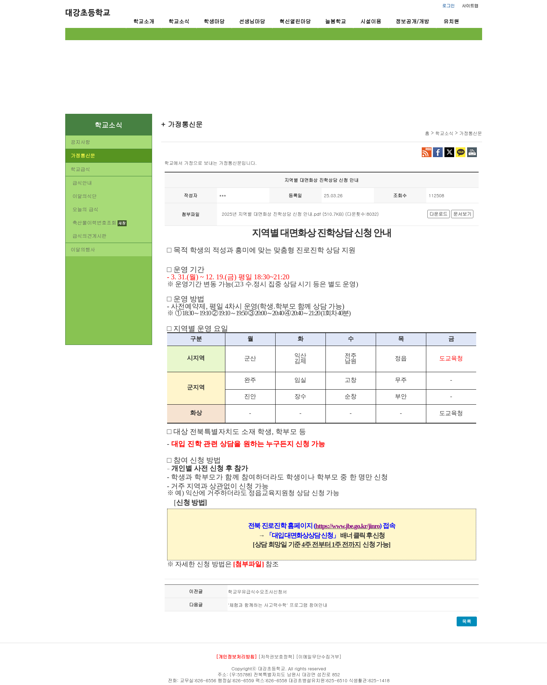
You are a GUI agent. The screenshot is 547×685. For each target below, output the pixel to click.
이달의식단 (85, 195)
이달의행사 (83, 249)
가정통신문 (83, 155)
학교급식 (80, 168)
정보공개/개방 (412, 21)
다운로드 (438, 214)
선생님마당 (252, 21)
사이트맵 (470, 5)
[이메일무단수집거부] (319, 656)
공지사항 (80, 141)
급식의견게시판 (90, 235)
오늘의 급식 (86, 209)
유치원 (451, 21)
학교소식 (178, 21)
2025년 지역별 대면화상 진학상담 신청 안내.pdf (271, 214)
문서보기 (462, 214)
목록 (466, 621)
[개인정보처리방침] (236, 656)
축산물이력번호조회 (95, 222)
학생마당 (214, 21)
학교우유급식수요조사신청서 (257, 591)
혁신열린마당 (295, 21)
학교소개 (143, 21)
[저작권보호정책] (276, 656)
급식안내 (82, 182)
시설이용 (370, 21)
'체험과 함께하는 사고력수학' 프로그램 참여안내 (278, 605)
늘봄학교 (335, 21)
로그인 (448, 5)
